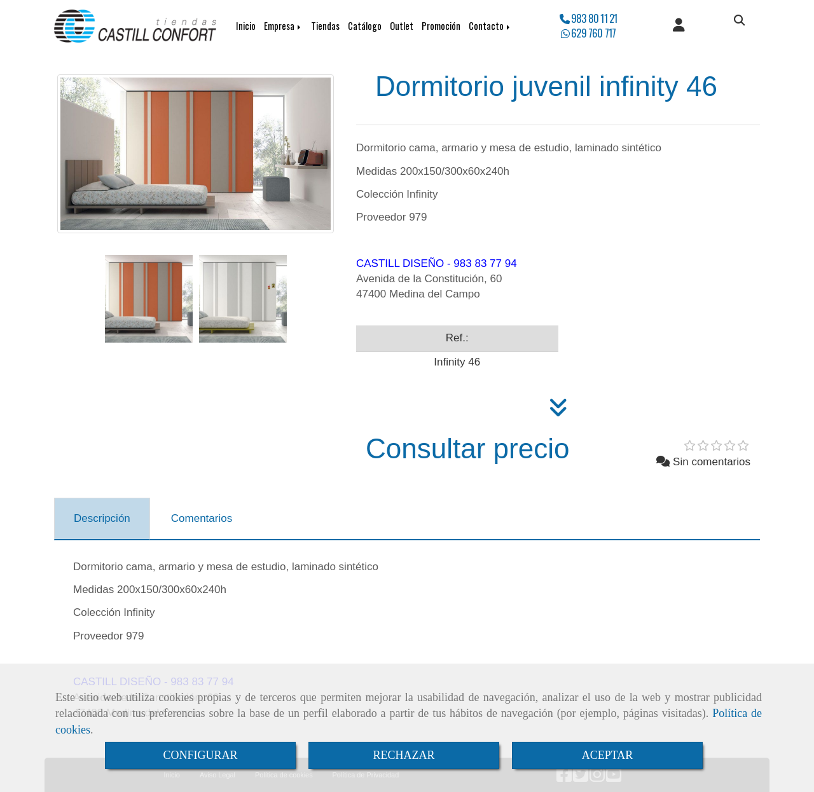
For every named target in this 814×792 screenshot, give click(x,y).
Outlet (401, 25)
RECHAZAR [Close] (403, 755)
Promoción (441, 25)
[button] (679, 26)
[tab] (102, 519)
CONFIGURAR (200, 755)
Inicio (246, 25)
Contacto (490, 25)
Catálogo (365, 25)
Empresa (283, 25)
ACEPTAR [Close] (607, 755)
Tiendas (325, 25)
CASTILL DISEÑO (400, 263)
